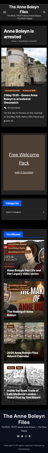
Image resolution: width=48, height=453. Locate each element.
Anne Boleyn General (17, 244)
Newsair (38, 445)
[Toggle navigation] (5, 12)
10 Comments (14, 108)
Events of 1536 (29, 90)
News (10, 326)
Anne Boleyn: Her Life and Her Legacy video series (24, 272)
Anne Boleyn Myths (16, 248)
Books (11, 368)
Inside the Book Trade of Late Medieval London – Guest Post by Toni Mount (23, 394)
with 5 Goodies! (24, 172)
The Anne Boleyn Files (24, 419)
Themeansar (24, 449)
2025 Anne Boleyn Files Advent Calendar (22, 354)
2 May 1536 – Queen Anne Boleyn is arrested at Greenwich (21, 99)
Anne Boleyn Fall (12, 90)
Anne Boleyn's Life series (19, 252)
